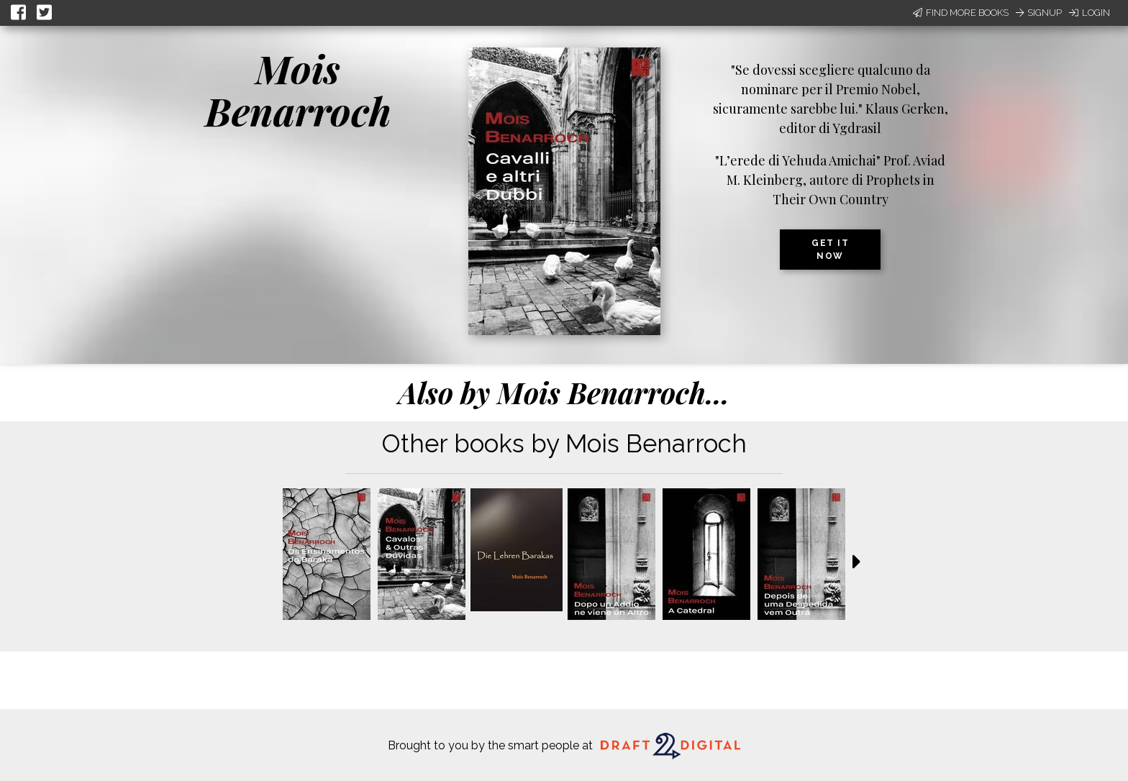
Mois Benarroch (298, 89)
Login (1089, 12)
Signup (1039, 12)
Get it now (830, 249)
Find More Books (961, 12)
